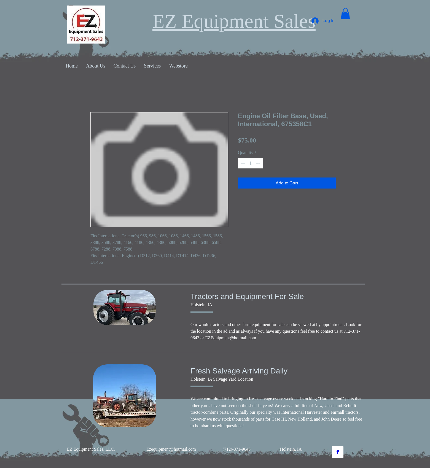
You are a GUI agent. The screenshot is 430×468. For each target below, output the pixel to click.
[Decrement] (242, 163)
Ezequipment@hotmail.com (171, 449)
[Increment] (258, 163)
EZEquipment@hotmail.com (230, 337)
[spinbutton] (250, 163)
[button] (345, 13)
